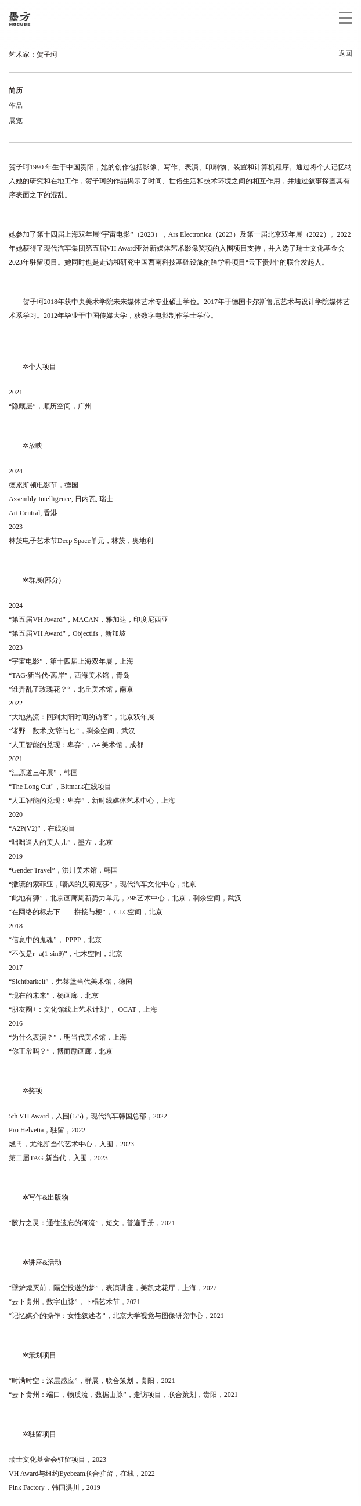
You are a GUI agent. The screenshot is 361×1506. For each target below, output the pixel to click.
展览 (16, 121)
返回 (345, 53)
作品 (16, 106)
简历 (16, 90)
